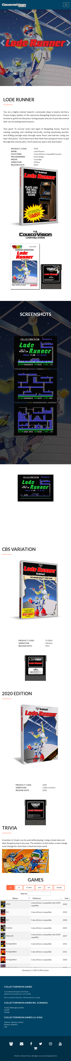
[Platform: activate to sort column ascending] (46, 898)
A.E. (7, 912)
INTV (39, 887)
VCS (49, 887)
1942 (8, 904)
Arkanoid (9, 936)
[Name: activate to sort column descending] (15, 898)
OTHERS (59, 887)
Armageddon (11, 944)
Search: (35, 893)
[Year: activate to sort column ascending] (66, 898)
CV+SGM (29, 887)
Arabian (9, 928)
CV (19, 887)
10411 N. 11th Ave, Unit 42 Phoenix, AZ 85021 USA (13, 1024)
